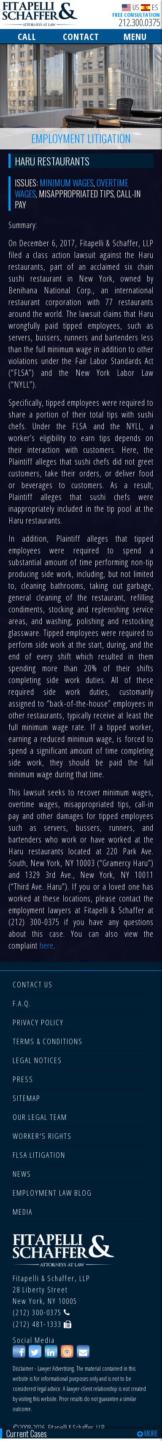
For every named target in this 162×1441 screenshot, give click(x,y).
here (47, 945)
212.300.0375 (139, 22)
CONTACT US (33, 984)
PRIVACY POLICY (38, 1022)
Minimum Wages (67, 182)
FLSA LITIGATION (39, 1155)
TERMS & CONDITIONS (48, 1041)
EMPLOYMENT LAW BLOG (52, 1193)
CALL (27, 36)
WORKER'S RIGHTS (42, 1136)
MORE (147, 1433)
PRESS (23, 1079)
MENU (135, 36)
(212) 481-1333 (37, 1324)
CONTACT (81, 36)
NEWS (22, 1174)
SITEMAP (26, 1098)
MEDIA (22, 1212)
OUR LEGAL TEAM (40, 1117)
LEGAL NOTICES (37, 1060)
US (131, 7)
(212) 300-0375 (37, 1312)
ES (149, 7)
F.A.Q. (22, 1003)
